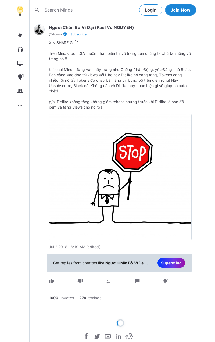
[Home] (20, 10)
